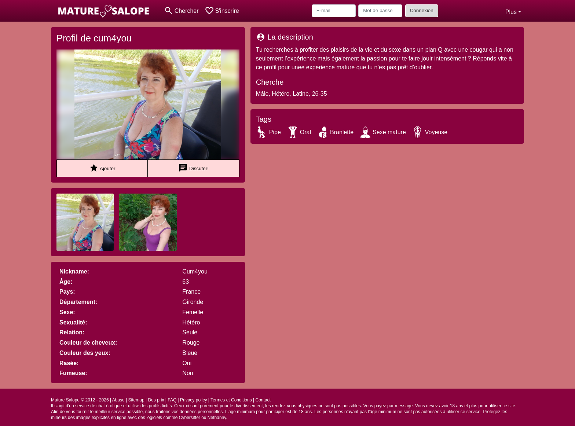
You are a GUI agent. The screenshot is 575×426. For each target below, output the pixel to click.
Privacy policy (193, 400)
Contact (262, 400)
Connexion (421, 10)
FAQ (172, 400)
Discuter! (193, 168)
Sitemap (136, 400)
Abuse (118, 400)
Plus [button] (511, 12)
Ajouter (102, 168)
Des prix (156, 400)
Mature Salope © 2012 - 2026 (80, 400)
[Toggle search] (181, 11)
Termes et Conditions (231, 400)
